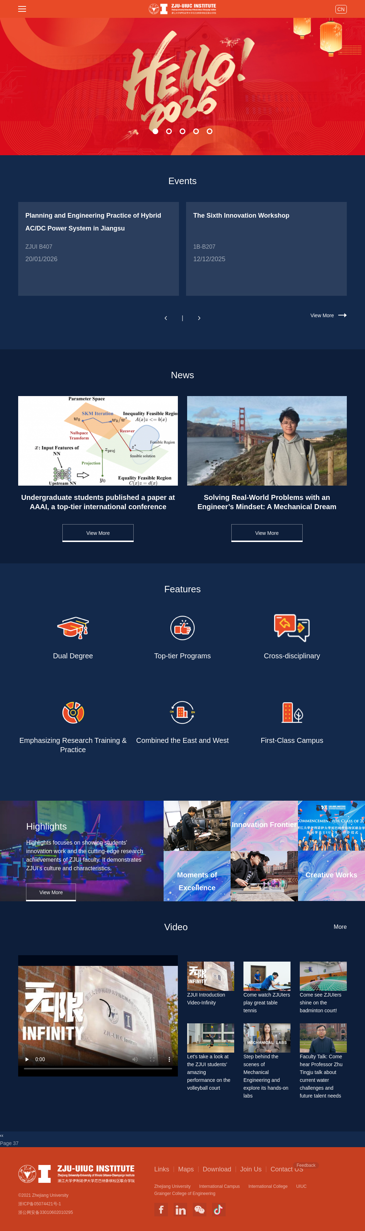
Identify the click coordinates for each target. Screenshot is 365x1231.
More (340, 927)
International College (268, 1186)
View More (322, 315)
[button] (155, 131)
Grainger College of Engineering (184, 1193)
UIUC (301, 1186)
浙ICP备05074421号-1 (39, 1203)
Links (161, 1169)
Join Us (251, 1169)
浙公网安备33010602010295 (45, 1212)
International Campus (219, 1186)
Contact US (287, 1169)
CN (341, 9)
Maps (186, 1169)
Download (217, 1169)
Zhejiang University (172, 1186)
